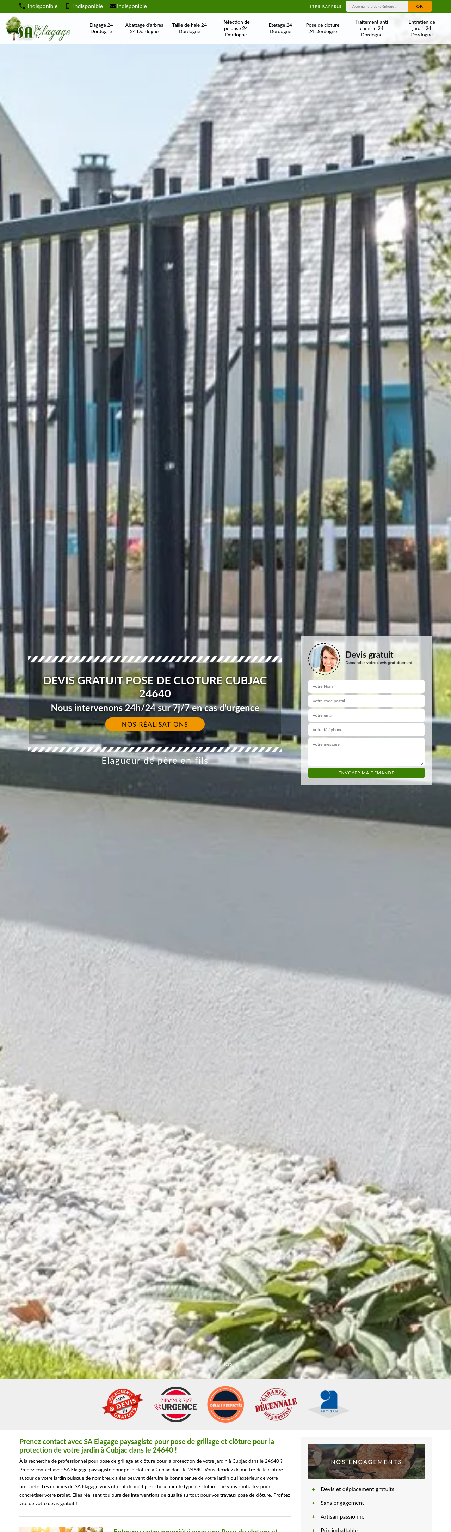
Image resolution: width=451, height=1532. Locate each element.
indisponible (38, 5)
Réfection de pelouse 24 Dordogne (236, 28)
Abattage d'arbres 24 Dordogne (144, 28)
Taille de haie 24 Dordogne (189, 28)
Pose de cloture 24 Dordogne (322, 28)
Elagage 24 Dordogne (101, 28)
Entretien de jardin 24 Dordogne (422, 28)
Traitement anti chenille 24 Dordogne (371, 28)
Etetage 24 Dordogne (280, 28)
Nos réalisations (155, 724)
